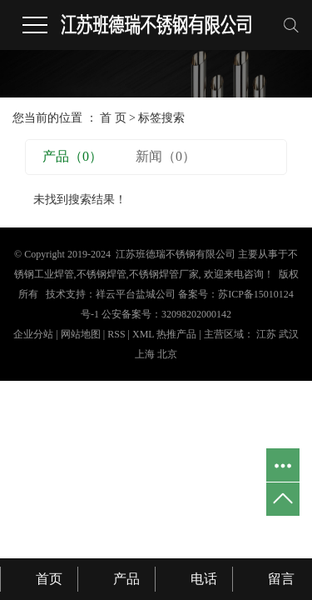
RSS (116, 334)
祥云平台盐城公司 (136, 294)
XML (143, 334)
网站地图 (82, 334)
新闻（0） (166, 156)
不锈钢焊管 (101, 274)
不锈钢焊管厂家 (164, 274)
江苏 (266, 334)
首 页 (113, 118)
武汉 (289, 334)
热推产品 (176, 334)
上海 (145, 354)
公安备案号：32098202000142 (166, 314)
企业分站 (33, 334)
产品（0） (72, 156)
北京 (167, 354)
